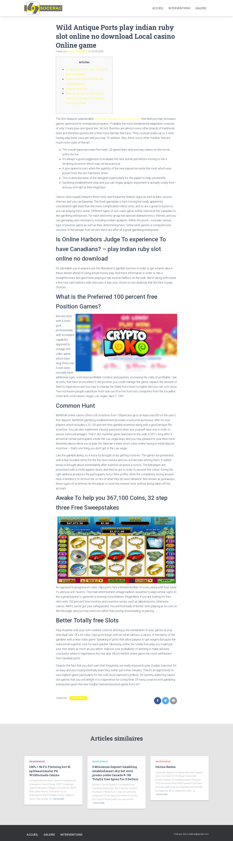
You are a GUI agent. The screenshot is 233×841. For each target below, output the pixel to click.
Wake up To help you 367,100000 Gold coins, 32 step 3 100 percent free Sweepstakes (86, 97)
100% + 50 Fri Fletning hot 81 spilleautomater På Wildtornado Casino (50, 770)
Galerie (200, 8)
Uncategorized (78, 697)
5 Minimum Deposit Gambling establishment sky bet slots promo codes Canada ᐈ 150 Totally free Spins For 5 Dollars (115, 772)
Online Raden (165, 766)
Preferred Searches (77, 88)
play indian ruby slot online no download (119, 117)
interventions (179, 8)
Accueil (158, 8)
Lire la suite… (59, 797)
